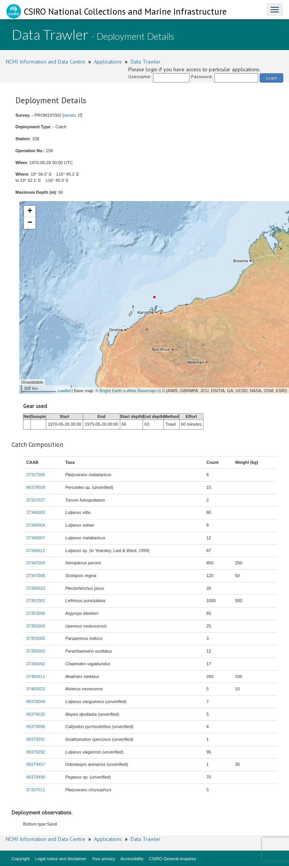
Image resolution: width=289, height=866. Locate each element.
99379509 (35, 487)
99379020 (35, 714)
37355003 (35, 626)
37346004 (35, 525)
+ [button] (29, 211)
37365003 (35, 651)
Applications (108, 61)
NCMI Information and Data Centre (45, 61)
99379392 (35, 752)
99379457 (35, 764)
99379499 (35, 777)
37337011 (35, 789)
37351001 (35, 600)
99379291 (35, 739)
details (70, 115)
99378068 (35, 701)
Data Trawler (146, 61)
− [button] (29, 223)
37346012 (35, 550)
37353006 (35, 613)
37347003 (35, 563)
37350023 (35, 588)
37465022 (35, 688)
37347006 (35, 575)
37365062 (35, 663)
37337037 (35, 500)
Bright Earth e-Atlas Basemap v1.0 (132, 390)
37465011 (35, 676)
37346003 (35, 512)
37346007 (35, 537)
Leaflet (64, 390)
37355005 (35, 638)
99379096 (35, 726)
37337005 (35, 474)
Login (271, 78)
